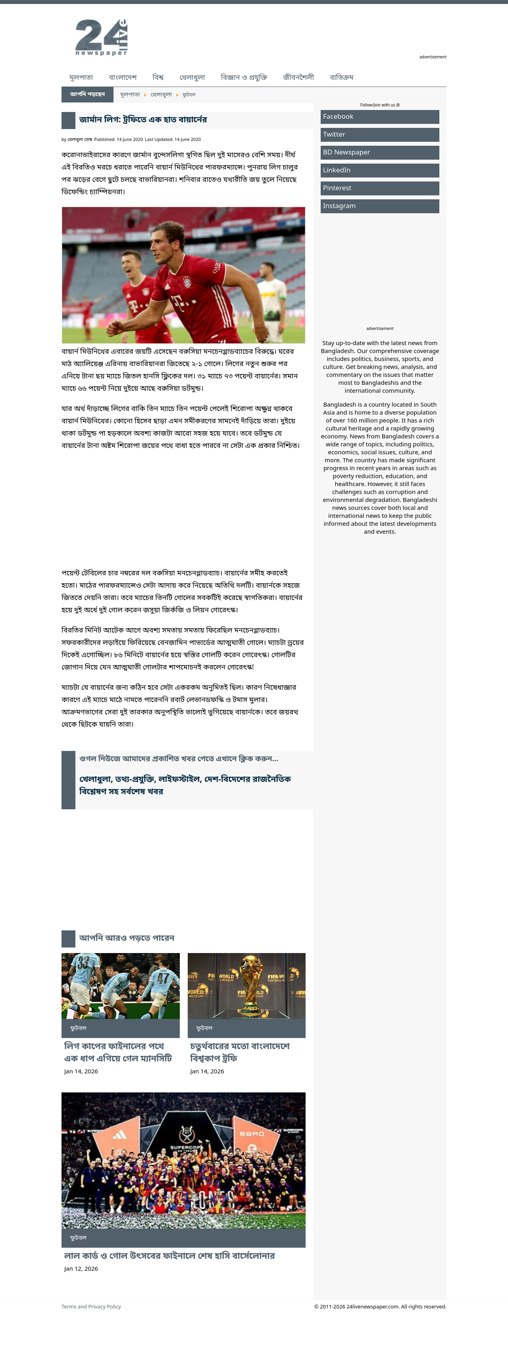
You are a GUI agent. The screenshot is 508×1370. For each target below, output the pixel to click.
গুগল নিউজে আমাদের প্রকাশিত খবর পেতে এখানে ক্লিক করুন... (179, 759)
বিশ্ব (158, 78)
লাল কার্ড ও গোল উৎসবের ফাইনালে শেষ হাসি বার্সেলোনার (169, 1256)
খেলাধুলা (192, 78)
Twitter (334, 134)
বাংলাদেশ (123, 78)
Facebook (338, 117)
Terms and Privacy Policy (91, 1307)
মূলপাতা (81, 78)
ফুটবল (78, 1028)
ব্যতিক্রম (342, 78)
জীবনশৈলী (298, 78)
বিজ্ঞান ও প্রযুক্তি (244, 78)
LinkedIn (336, 170)
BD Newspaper (346, 152)
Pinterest (337, 188)
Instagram (339, 206)
